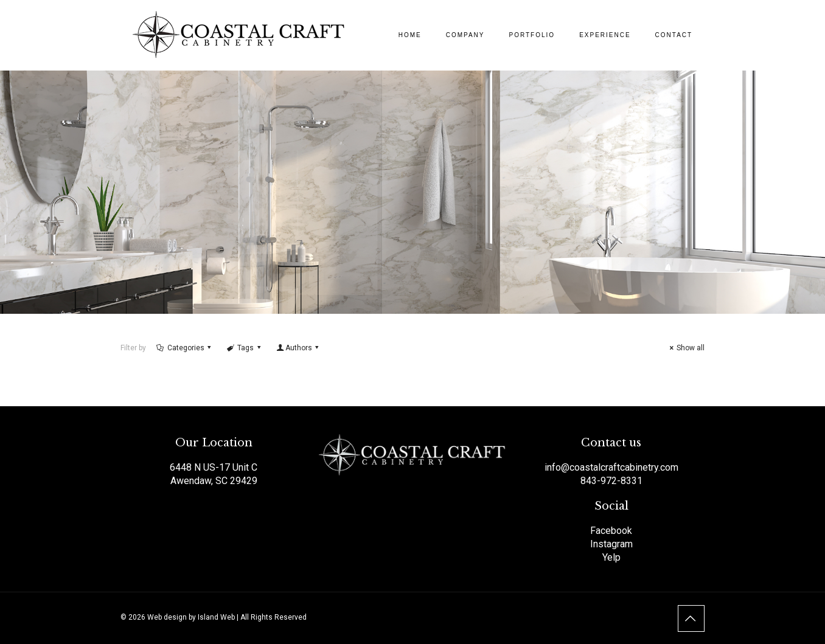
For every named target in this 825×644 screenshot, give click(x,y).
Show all (685, 348)
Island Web (216, 617)
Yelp (611, 557)
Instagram (611, 544)
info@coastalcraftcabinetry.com (611, 467)
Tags (244, 348)
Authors (298, 348)
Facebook (611, 530)
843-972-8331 (611, 480)
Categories (185, 348)
